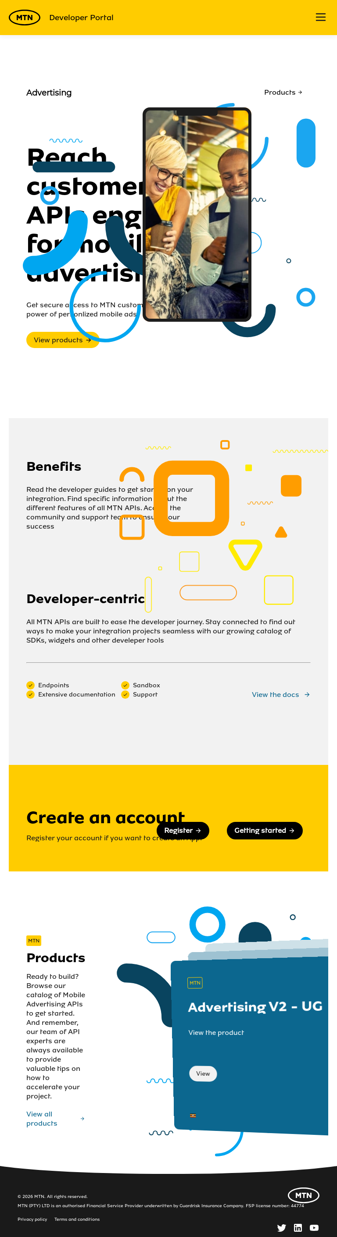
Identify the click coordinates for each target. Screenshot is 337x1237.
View (203, 1074)
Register (183, 830)
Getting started (264, 830)
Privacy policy (32, 1219)
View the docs (281, 694)
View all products (55, 1118)
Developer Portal (61, 17)
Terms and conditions (77, 1219)
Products (283, 92)
